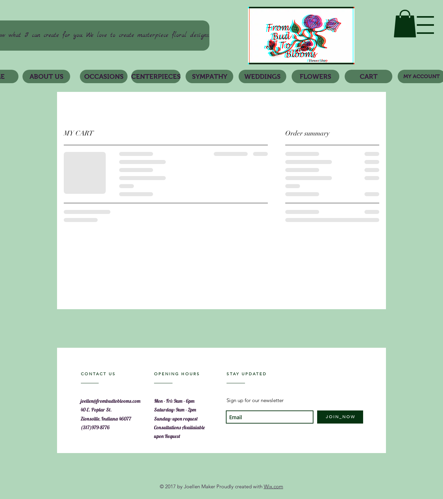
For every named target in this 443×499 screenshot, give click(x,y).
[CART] (368, 76)
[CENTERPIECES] (156, 76)
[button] (425, 25)
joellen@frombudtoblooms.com (111, 401)
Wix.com (273, 486)
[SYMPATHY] (209, 76)
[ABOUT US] (46, 76)
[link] (404, 23)
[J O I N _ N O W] (340, 417)
